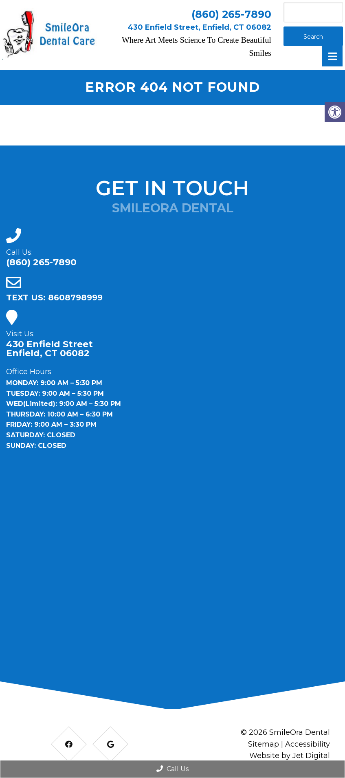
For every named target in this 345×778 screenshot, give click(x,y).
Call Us (172, 769)
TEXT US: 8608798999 (54, 297)
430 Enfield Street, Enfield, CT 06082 (199, 27)
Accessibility (307, 744)
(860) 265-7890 (231, 14)
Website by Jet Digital (289, 755)
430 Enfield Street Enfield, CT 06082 (49, 349)
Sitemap (263, 744)
